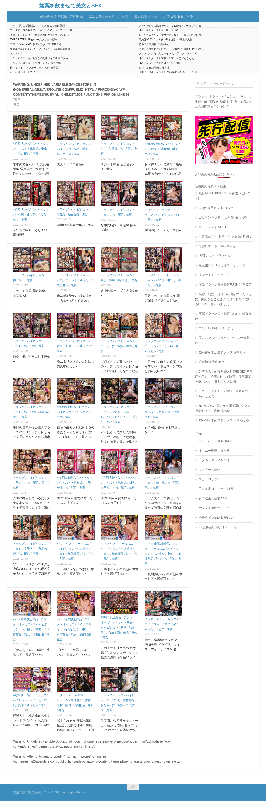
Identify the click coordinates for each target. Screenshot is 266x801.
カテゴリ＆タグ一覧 (178, 16)
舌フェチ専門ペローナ (214, 508)
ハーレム (150, 346)
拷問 (124, 627)
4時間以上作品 (22, 143)
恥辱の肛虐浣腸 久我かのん (154, 44)
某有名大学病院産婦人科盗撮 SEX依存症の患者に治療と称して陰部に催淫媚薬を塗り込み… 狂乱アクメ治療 (223, 376)
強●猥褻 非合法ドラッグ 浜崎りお (222, 352)
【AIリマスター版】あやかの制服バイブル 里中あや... (40, 58)
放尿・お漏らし (67, 346)
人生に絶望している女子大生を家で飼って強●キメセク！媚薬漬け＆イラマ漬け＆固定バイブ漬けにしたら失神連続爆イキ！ (31, 507)
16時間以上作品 (111, 617)
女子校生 (150, 412)
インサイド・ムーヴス (214, 275)
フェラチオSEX (209, 469)
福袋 (126, 632)
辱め (129, 346)
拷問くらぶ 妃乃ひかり (215, 255)
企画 (153, 148)
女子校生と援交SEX (213, 498)
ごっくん (150, 209)
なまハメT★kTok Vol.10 (23, 72)
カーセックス (170, 619)
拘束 (115, 148)
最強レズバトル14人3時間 (217, 246)
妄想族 (105, 705)
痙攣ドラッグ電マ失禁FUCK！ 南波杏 (225, 284)
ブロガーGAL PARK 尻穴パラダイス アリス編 (35, 44)
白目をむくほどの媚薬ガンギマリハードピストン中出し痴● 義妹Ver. (163, 366)
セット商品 (125, 622)
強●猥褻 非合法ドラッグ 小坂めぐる (224, 420)
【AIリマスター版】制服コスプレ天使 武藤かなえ (166, 58)
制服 (132, 482)
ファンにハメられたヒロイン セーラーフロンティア (168, 53)
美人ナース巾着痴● (70, 164)
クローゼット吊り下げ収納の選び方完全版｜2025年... (40, 35)
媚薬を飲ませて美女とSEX (70, 5)
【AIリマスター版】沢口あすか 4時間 (160, 62)
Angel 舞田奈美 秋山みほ (216, 208)
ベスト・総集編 (28, 148)
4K (58, 543)
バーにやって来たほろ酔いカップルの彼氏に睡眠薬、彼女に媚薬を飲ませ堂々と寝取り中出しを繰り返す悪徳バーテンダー (119, 442)
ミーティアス (17, 53)
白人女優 (240, 101)
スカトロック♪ (209, 479)
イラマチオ (166, 209)
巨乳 (104, 280)
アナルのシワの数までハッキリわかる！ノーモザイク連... (171, 25)
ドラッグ (63, 143)
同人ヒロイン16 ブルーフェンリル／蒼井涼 (34, 67)
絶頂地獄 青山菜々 (211, 362)
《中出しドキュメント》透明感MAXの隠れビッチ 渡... (169, 72)
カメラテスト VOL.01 (214, 227)
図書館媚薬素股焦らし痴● (75, 225)
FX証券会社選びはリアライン (219, 527)
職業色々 (63, 285)
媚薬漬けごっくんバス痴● (163, 230)
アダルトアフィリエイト (216, 460)
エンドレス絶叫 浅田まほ (216, 328)
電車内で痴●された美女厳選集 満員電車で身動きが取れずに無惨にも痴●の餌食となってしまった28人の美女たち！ (31, 174)
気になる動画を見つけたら (108, 16)
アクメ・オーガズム (76, 543)
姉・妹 (174, 346)
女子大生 (19, 482)
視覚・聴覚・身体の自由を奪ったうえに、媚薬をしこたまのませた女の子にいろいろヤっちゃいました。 (223, 299)
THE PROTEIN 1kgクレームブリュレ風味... (34, 39)
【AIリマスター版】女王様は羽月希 (159, 30)
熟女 (85, 553)
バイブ (61, 148)
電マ (44, 482)
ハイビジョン (79, 143)
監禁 (162, 629)
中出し (105, 214)
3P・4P (150, 275)
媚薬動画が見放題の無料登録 (61, 16)
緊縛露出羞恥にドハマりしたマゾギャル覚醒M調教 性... (41, 48)
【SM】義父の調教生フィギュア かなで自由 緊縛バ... (40, 25)
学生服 (61, 214)
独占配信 (24, 153)
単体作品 (74, 553)
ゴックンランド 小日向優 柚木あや (223, 217)
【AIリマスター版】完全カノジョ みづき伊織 (35, 62)
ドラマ (119, 695)
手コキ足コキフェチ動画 (216, 489)
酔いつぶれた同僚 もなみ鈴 (154, 67)
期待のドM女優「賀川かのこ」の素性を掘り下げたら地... (171, 48)
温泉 (112, 280)
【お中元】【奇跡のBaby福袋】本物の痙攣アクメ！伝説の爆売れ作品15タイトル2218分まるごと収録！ (119, 657)
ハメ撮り (82, 548)
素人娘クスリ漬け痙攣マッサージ (222, 265)
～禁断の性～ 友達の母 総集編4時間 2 (225, 236)
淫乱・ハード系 (67, 280)
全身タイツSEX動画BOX (216, 517)
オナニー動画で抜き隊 (214, 450)
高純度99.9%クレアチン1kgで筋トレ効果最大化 (165, 39)
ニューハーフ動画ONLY (215, 441)
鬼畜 (35, 153)
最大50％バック (146, 16)
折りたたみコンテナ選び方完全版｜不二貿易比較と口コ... (171, 35)
